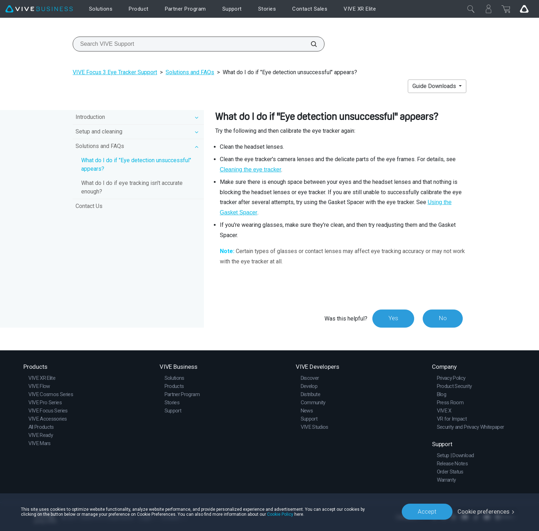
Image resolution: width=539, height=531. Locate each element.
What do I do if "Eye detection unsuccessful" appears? (136, 164)
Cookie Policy (280, 513)
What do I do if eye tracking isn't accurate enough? (132, 187)
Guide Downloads (434, 86)
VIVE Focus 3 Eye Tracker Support (115, 72)
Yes (393, 318)
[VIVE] (39, 9)
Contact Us (89, 206)
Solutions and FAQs (190, 72)
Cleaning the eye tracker (250, 169)
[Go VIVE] (524, 9)
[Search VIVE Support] (310, 44)
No (443, 318)
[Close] (471, 9)
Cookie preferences (483, 511)
